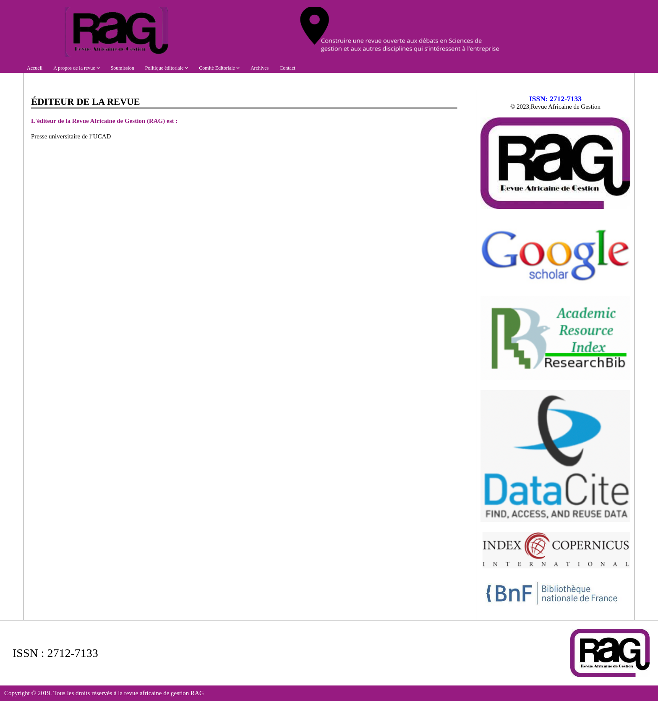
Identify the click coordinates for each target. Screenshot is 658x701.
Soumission (122, 68)
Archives (260, 68)
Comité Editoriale (219, 68)
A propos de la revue (76, 68)
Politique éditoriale (166, 68)
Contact (287, 68)
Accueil (34, 68)
